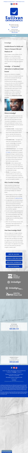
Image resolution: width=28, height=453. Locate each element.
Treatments (9, 372)
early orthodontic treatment (6, 387)
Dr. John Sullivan (2, 385)
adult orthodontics (4, 388)
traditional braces (18, 198)
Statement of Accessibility (14, 375)
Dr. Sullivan (8, 152)
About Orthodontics (21, 370)
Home (4, 370)
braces (23, 385)
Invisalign (14, 372)
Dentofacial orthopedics (16, 386)
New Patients (13, 370)
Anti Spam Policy (12, 374)
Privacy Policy (20, 374)
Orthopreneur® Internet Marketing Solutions (14, 381)
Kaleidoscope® (14, 378)
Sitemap (7, 374)
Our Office (8, 370)
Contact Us (19, 372)
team (15, 392)
